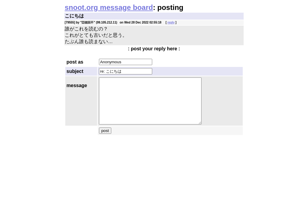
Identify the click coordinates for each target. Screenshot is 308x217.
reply (171, 22)
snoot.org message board (109, 7)
